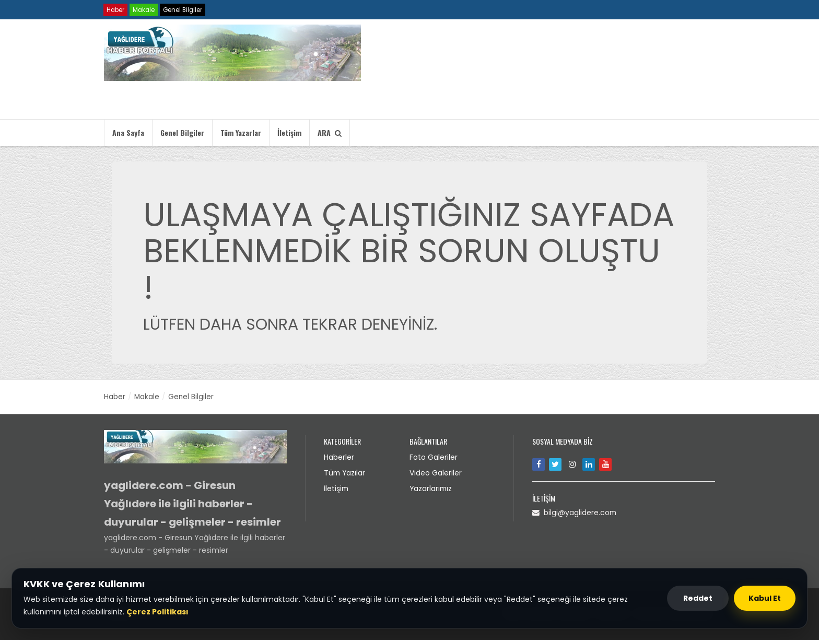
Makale (145, 9)
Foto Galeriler (434, 456)
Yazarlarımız (431, 487)
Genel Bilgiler (185, 9)
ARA (330, 132)
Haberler (339, 456)
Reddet (697, 598)
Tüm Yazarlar (240, 132)
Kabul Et (764, 598)
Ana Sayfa (128, 132)
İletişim (289, 132)
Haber (116, 9)
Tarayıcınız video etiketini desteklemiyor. (495, 71)
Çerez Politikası (157, 612)
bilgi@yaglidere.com (574, 512)
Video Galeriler (436, 472)
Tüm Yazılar (345, 472)
